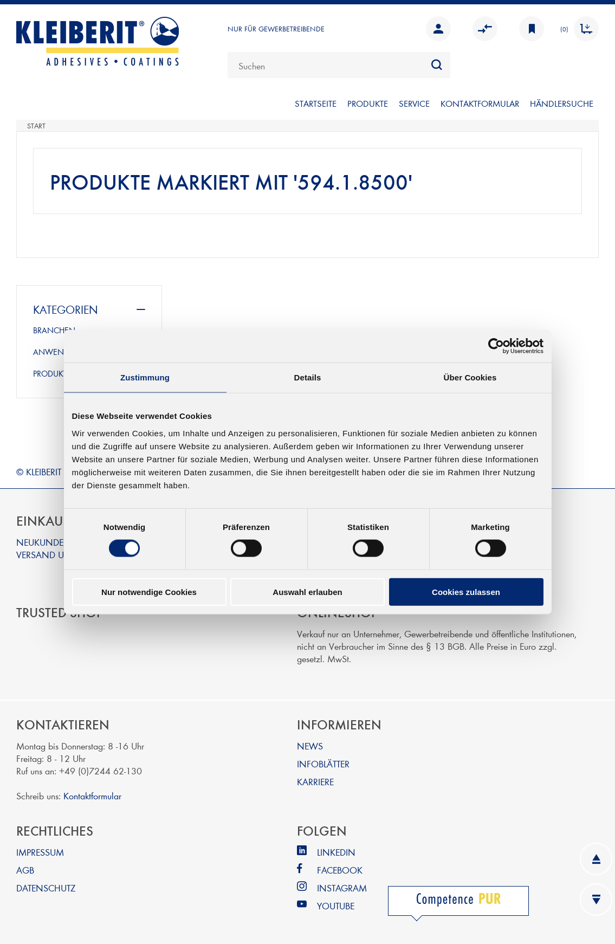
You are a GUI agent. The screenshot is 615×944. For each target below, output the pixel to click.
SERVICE (414, 103)
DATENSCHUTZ (45, 887)
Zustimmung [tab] (145, 377)
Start (36, 126)
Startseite (315, 103)
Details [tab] (307, 377)
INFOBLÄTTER (323, 763)
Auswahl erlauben (307, 591)
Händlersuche (561, 103)
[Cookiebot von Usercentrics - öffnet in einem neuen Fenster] (496, 346)
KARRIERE (315, 781)
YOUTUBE (335, 905)
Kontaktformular (92, 795)
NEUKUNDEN (43, 541)
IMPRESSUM (40, 851)
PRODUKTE (367, 103)
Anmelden (438, 28)
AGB (25, 869)
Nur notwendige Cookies (149, 591)
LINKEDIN (336, 851)
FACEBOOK (339, 869)
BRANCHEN (54, 330)
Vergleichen (484, 28)
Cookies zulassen (466, 591)
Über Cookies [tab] (470, 377)
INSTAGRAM (342, 887)
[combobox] (339, 65)
